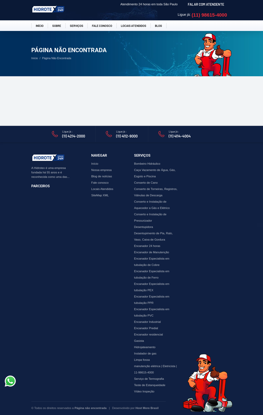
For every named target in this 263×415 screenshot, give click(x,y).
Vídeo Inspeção (144, 391)
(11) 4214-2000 (73, 136)
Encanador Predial (146, 328)
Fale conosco (100, 182)
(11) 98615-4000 (209, 15)
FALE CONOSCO (102, 25)
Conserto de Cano (146, 182)
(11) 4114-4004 (180, 136)
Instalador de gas (145, 353)
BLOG (158, 25)
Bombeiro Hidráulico (147, 163)
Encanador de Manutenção (151, 252)
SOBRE (56, 25)
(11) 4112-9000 (127, 136)
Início (34, 58)
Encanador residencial (148, 334)
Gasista (139, 340)
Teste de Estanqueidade (149, 385)
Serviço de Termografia (149, 378)
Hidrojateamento (144, 347)
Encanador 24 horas (147, 246)
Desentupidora (143, 227)
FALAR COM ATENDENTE (206, 4)
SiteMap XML (100, 195)
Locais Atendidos (102, 189)
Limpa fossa (142, 359)
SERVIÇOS (76, 25)
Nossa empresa (101, 170)
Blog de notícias (101, 176)
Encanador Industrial (147, 322)
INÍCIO (39, 25)
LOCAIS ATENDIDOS (133, 25)
